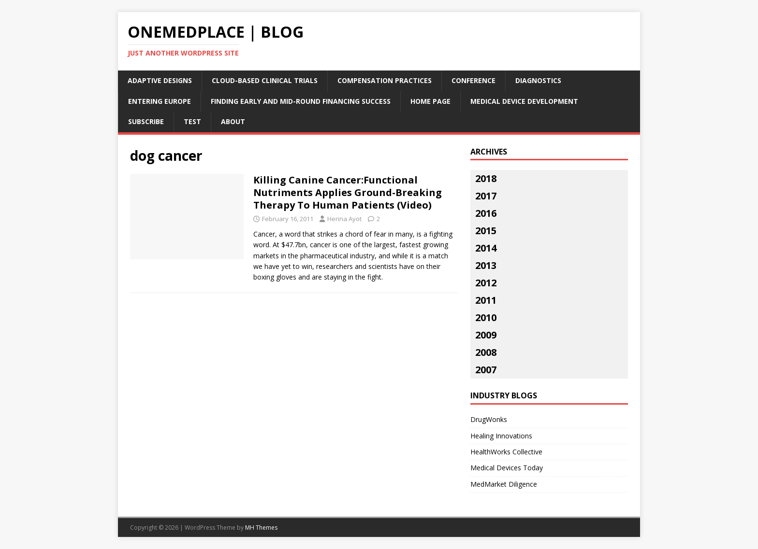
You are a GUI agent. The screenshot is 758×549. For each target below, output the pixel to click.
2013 (485, 265)
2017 (485, 195)
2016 (485, 213)
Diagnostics (538, 80)
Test (192, 121)
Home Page (430, 101)
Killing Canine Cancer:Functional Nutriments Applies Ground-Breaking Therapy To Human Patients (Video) (347, 192)
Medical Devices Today (506, 467)
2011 (485, 300)
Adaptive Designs (160, 80)
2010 (485, 317)
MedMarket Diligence (503, 484)
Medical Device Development (524, 101)
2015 (485, 230)
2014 (485, 247)
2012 (485, 282)
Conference (474, 80)
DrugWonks (488, 419)
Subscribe (146, 121)
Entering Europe (159, 101)
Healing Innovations (501, 435)
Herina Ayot (344, 218)
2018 (485, 178)
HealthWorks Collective (506, 451)
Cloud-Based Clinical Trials (265, 80)
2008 (485, 352)
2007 (485, 369)
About (233, 121)
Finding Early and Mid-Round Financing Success (301, 101)
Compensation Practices (384, 80)
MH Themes (261, 527)
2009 (485, 334)
